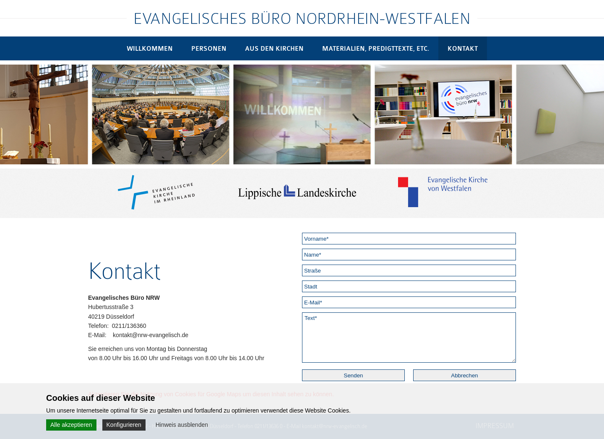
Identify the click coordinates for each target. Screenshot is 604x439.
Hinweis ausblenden (182, 424)
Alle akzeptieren (71, 424)
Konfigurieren (124, 424)
